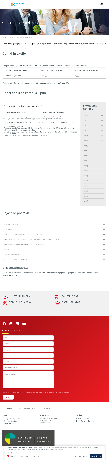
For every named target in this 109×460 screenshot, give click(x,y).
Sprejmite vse (96, 456)
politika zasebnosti (51, 392)
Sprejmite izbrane (81, 456)
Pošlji (8, 397)
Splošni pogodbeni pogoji (17, 268)
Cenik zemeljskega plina (24, 37)
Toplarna (46, 408)
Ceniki (11, 37)
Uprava (9, 408)
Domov (5, 37)
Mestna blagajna (27, 408)
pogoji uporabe (64, 392)
